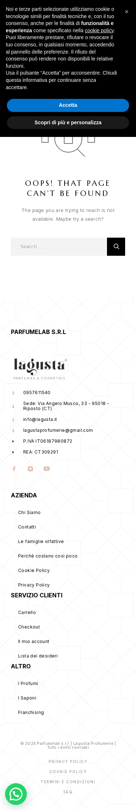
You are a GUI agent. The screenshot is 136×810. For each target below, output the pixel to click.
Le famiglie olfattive (41, 541)
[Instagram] (30, 469)
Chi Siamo (29, 512)
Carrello (27, 612)
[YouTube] (47, 469)
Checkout (29, 627)
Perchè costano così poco (48, 556)
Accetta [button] (68, 778)
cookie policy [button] (99, 703)
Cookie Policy (34, 570)
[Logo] (58, 11)
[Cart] (124, 11)
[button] (126, 684)
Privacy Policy (34, 585)
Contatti (27, 527)
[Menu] (14, 11)
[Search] (84, 12)
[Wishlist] (111, 12)
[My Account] (98, 12)
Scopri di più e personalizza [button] (67, 795)
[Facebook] (14, 469)
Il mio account (34, 641)
